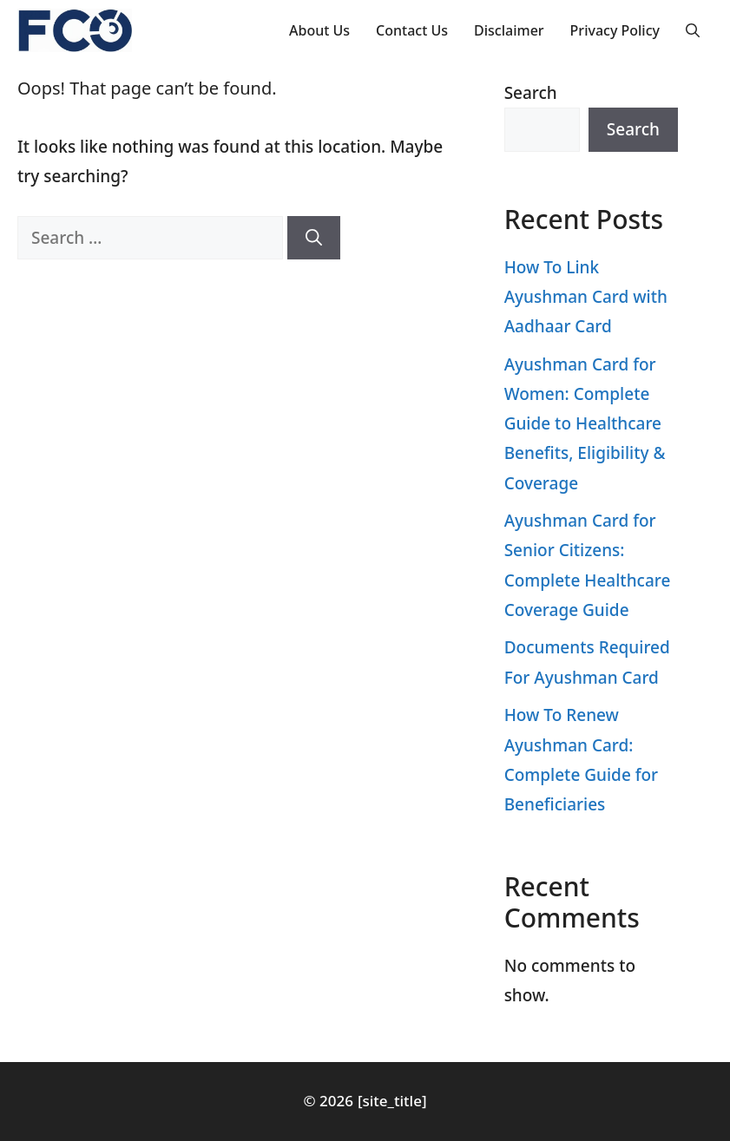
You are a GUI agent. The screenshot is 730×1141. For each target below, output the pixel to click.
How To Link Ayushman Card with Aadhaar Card (586, 297)
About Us (319, 30)
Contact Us (412, 30)
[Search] (313, 238)
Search (530, 93)
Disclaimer (509, 30)
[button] (693, 30)
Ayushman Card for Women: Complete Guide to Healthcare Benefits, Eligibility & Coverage (585, 424)
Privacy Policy (615, 30)
